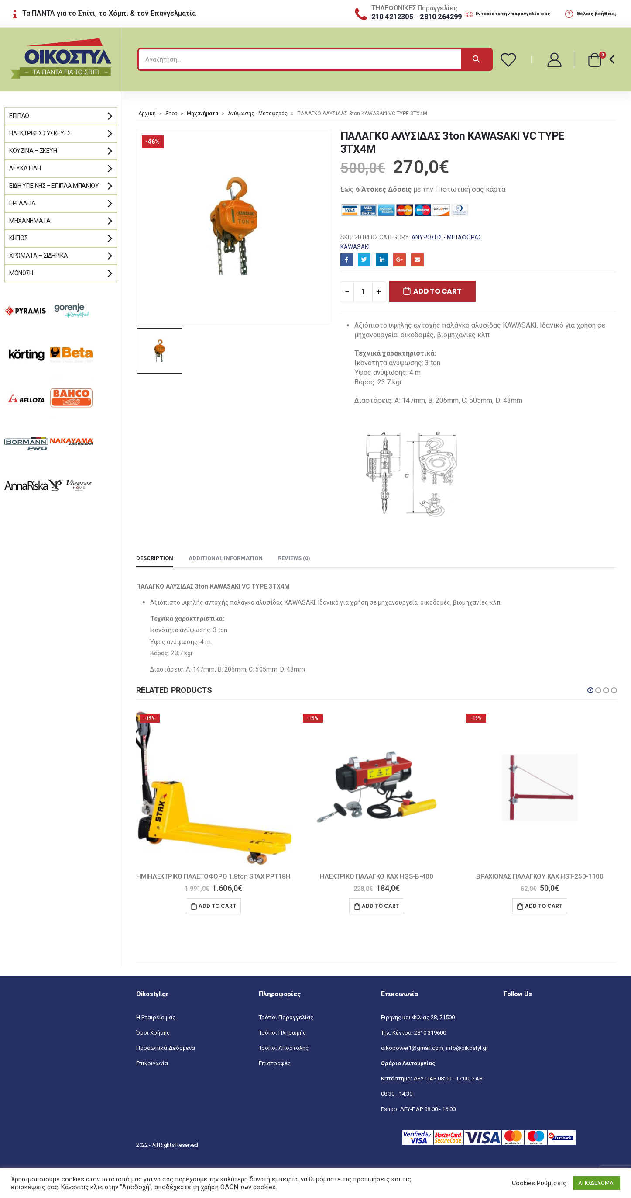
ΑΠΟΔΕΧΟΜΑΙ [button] (596, 1183)
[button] (590, 690)
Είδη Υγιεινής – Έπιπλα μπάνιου (54, 185)
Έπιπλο (19, 115)
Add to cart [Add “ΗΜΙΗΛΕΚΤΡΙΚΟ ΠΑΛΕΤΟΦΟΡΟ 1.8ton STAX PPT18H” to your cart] (217, 906)
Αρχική (147, 114)
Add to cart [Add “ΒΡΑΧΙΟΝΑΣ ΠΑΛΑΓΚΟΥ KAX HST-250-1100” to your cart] (543, 906)
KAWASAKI (355, 246)
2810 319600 (430, 1032)
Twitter (364, 259)
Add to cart (437, 291)
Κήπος (18, 238)
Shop (171, 114)
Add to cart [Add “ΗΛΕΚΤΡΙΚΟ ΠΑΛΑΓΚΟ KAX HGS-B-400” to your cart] (380, 906)
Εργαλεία (22, 203)
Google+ (399, 259)
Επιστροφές (275, 1063)
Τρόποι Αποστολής (284, 1048)
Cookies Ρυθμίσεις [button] (539, 1183)
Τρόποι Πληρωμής (282, 1032)
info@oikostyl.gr (467, 1048)
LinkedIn (382, 259)
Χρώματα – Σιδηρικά (38, 255)
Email (417, 259)
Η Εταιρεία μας (155, 1017)
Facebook (346, 259)
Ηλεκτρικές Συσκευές (40, 133)
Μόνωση (21, 273)
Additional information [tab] (226, 558)
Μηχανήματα (202, 114)
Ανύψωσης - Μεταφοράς (258, 114)
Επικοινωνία (152, 1063)
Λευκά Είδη (25, 168)
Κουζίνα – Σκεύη (33, 150)
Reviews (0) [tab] (294, 558)
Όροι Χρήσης (153, 1032)
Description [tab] (154, 558)
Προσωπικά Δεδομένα (165, 1048)
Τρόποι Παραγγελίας (286, 1017)
